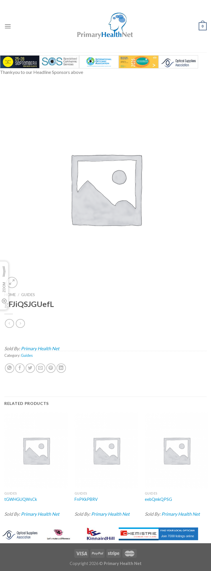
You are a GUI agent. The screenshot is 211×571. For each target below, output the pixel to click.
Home (10, 294)
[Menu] (7, 26)
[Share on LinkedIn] (61, 368)
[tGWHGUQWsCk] (36, 450)
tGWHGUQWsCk (20, 499)
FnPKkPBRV (86, 499)
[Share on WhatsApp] (9, 368)
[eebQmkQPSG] (176, 450)
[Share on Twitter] (30, 368)
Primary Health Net (40, 348)
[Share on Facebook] (20, 368)
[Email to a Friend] (40, 368)
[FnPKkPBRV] (106, 450)
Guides (28, 294)
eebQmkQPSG (158, 499)
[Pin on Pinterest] (51, 368)
